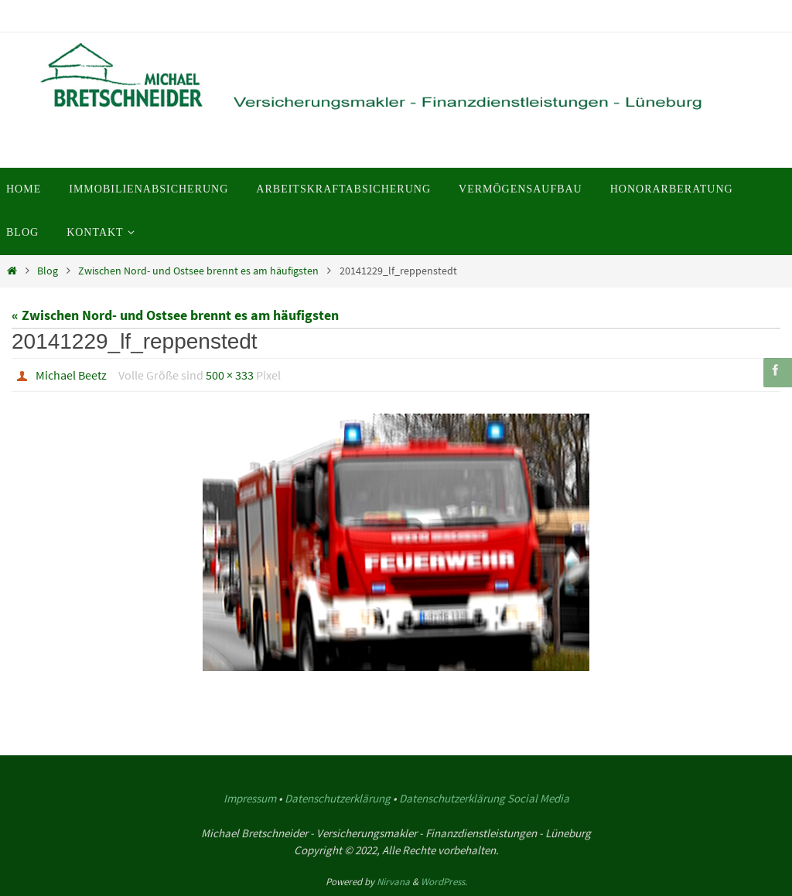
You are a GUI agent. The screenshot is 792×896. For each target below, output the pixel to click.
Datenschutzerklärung (338, 798)
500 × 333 (230, 375)
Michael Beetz (71, 375)
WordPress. (444, 881)
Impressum (250, 798)
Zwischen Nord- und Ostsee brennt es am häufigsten (198, 271)
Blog (47, 271)
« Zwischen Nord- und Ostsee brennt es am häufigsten (175, 315)
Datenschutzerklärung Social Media (484, 798)
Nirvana (393, 881)
